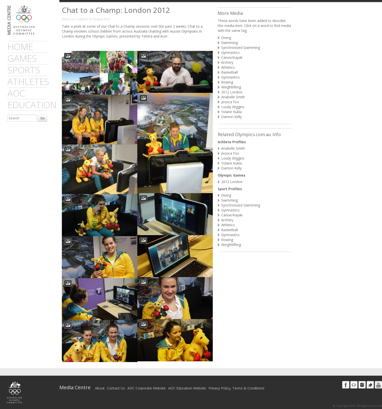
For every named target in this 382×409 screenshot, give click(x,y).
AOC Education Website (187, 388)
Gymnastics (230, 52)
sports (23, 70)
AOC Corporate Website (146, 388)
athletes (28, 82)
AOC (16, 93)
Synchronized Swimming (240, 47)
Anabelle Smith (233, 97)
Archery (227, 62)
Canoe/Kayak (231, 57)
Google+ (354, 385)
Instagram (362, 385)
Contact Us (116, 388)
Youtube (378, 385)
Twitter (370, 385)
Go (42, 118)
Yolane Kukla (231, 111)
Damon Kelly (231, 116)
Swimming (229, 42)
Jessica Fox (230, 102)
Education (31, 105)
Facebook (345, 385)
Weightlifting (231, 87)
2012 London (231, 92)
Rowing (227, 82)
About (100, 388)
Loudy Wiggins (232, 106)
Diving (226, 37)
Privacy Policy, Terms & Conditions (236, 388)
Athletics (228, 67)
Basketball (229, 72)
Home (20, 47)
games (22, 58)
